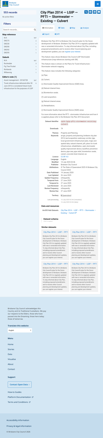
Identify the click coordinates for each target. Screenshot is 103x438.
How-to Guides (14, 392)
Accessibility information (18, 420)
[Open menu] (98, 4)
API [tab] (57, 34)
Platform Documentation (19, 397)
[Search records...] (19, 30)
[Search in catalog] (34, 30)
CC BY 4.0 (64, 157)
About (10, 364)
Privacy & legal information (19, 426)
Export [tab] (45, 34)
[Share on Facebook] (90, 12)
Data (10, 354)
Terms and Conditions (18, 402)
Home (10, 344)
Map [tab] (72, 28)
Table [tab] (61, 28)
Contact (11, 369)
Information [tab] (47, 28)
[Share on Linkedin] (94, 12)
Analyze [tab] (84, 28)
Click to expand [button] (47, 221)
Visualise (12, 359)
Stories (11, 349)
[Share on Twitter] (86, 12)
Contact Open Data (20, 384)
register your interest (72, 52)
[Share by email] (99, 12)
